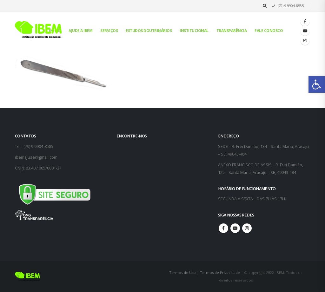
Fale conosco (269, 30)
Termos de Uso (183, 272)
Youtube (235, 228)
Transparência (231, 30)
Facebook (223, 228)
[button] (316, 84)
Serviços (109, 30)
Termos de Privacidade (220, 272)
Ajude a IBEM (80, 30)
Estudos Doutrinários (149, 30)
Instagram (247, 228)
